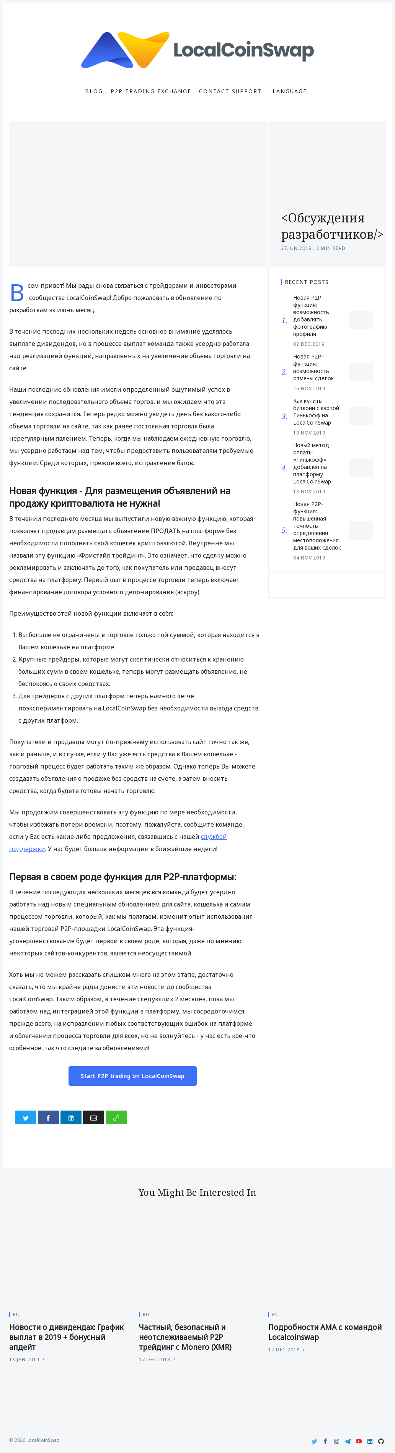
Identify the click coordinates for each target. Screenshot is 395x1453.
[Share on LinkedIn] (71, 1117)
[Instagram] (336, 1441)
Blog (94, 91)
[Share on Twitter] (25, 1117)
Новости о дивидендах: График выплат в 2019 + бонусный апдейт (66, 1337)
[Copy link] (116, 1117)
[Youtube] (359, 1441)
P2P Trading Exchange (151, 91)
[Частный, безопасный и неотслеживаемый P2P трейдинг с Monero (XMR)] (197, 1261)
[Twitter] (314, 1441)
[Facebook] (325, 1441)
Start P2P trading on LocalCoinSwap (132, 1076)
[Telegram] (348, 1441)
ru (16, 1314)
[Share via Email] (93, 1117)
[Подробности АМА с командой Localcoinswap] (327, 1261)
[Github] (381, 1441)
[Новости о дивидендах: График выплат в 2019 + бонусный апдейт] (68, 1261)
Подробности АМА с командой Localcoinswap (325, 1332)
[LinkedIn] (370, 1441)
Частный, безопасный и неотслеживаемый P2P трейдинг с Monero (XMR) (185, 1337)
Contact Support (230, 91)
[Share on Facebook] (48, 1117)
